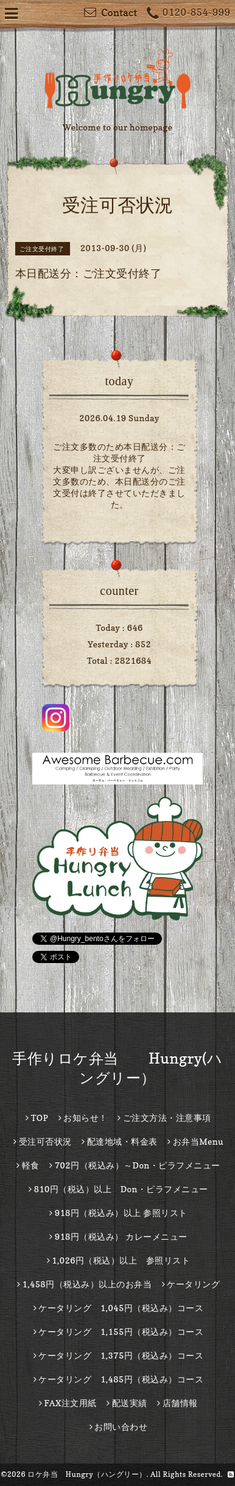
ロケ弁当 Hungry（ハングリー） (87, 1474)
